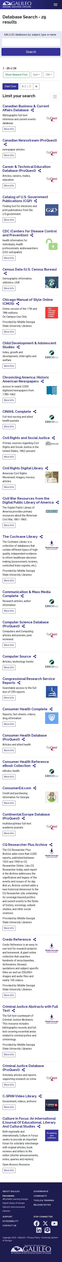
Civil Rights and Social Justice (26, 438)
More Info (9, 129)
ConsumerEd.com (16, 788)
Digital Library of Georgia (13, 1203)
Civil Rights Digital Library (22, 468)
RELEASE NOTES (42, 1205)
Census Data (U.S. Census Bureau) (29, 269)
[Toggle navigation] (55, 4)
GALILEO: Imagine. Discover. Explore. (20, 4)
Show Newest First (16, 74)
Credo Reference (16, 939)
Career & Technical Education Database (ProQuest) (26, 169)
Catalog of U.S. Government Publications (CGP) (25, 199)
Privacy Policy (33, 1237)
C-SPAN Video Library (19, 1096)
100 (49, 74)
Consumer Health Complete (24, 709)
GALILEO (22, 1237)
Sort (35, 74)
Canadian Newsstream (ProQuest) (29, 140)
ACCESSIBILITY (10, 1221)
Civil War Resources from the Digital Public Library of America (28, 500)
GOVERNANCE (41, 1191)
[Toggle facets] (55, 96)
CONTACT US (9, 1225)
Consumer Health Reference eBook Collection (25, 764)
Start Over (10, 86)
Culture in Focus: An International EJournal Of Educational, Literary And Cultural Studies (29, 1122)
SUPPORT (7, 1217)
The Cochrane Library (20, 537)
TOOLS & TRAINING (44, 1200)
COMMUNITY (40, 1196)
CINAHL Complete (16, 412)
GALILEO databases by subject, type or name (30, 34)
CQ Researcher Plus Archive (24, 845)
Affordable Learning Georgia (15, 1199)
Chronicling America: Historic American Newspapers (25, 379)
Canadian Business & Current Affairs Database (25, 108)
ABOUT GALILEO (11, 1191)
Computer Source (16, 656)
